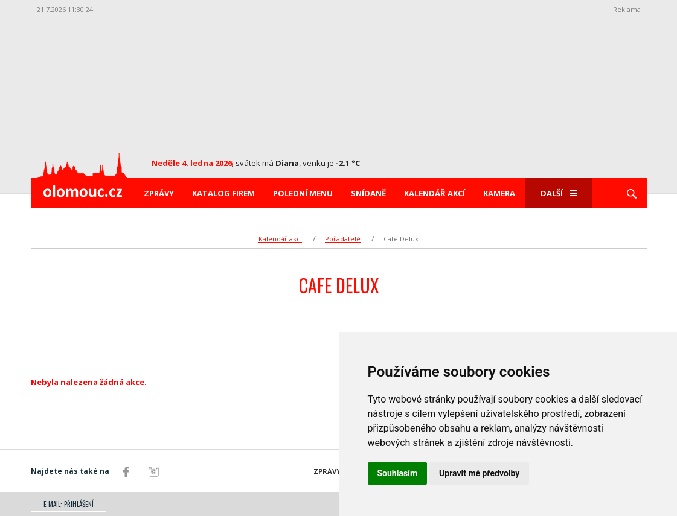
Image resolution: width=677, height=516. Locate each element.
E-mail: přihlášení (68, 504)
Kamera (499, 193)
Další (559, 193)
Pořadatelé (343, 238)
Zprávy (159, 193)
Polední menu (303, 193)
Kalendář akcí (434, 193)
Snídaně (368, 193)
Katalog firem (223, 193)
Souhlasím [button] (397, 473)
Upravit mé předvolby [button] (479, 473)
